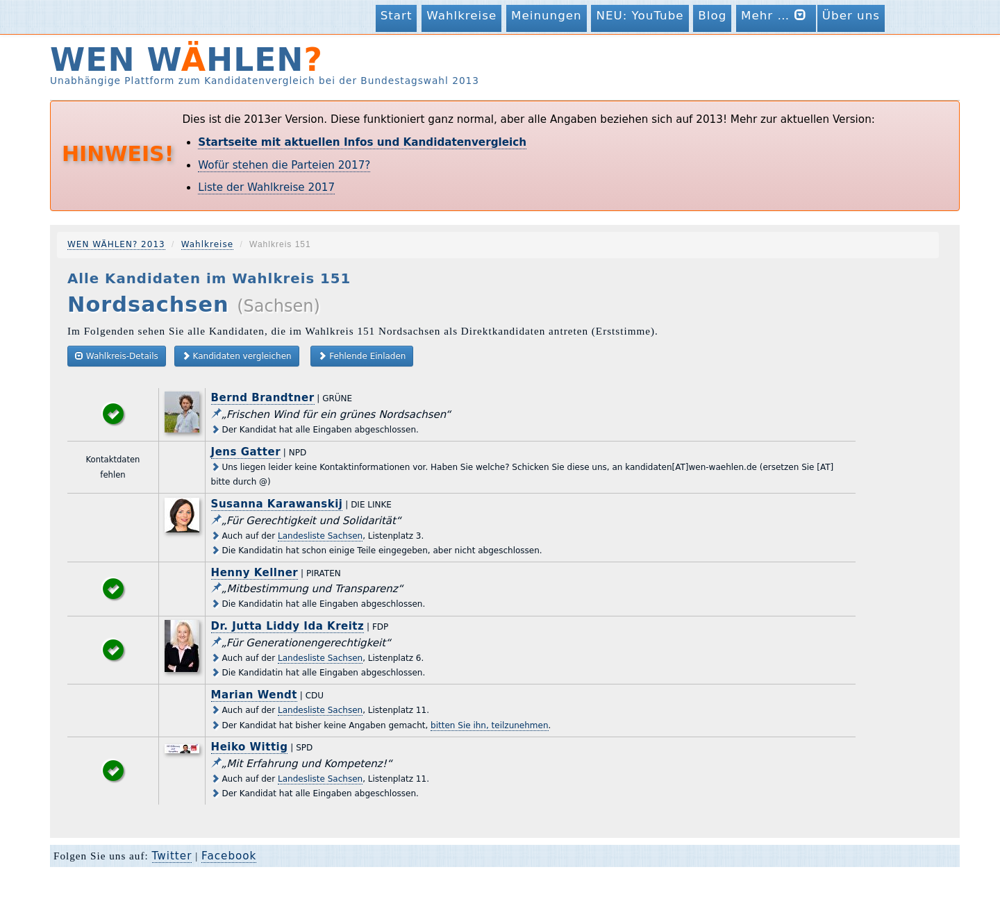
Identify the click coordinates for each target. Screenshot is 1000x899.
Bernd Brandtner (263, 398)
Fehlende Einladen (362, 356)
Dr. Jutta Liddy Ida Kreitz (288, 626)
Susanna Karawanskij (277, 504)
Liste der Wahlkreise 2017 (266, 187)
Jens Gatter (246, 452)
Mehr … (776, 15)
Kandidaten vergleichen (237, 356)
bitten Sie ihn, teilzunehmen (489, 725)
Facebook (228, 856)
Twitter (172, 856)
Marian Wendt (254, 695)
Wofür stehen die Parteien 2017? (284, 165)
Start (396, 15)
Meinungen (546, 15)
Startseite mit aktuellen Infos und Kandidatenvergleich (362, 142)
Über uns (851, 15)
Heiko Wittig (249, 747)
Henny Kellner (255, 572)
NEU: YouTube (639, 15)
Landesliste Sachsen (320, 536)
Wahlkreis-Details (116, 356)
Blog (712, 15)
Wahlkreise (461, 15)
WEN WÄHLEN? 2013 (116, 244)
